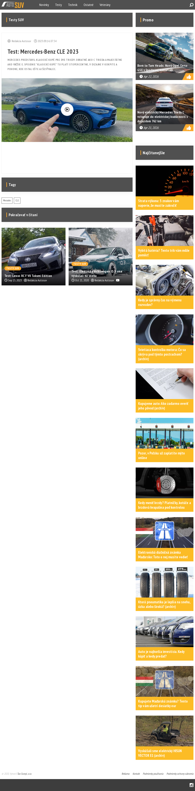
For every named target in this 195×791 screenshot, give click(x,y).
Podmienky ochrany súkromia (179, 773)
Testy (58, 5)
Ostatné (88, 5)
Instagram (191, 785)
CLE (17, 200)
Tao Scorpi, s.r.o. (24, 773)
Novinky (44, 5)
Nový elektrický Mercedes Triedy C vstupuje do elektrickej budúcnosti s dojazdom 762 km (162, 116)
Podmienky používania (153, 773)
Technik (72, 5)
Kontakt (136, 773)
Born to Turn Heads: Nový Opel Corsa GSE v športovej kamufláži (162, 67)
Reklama (125, 773)
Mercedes (7, 200)
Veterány (105, 5)
